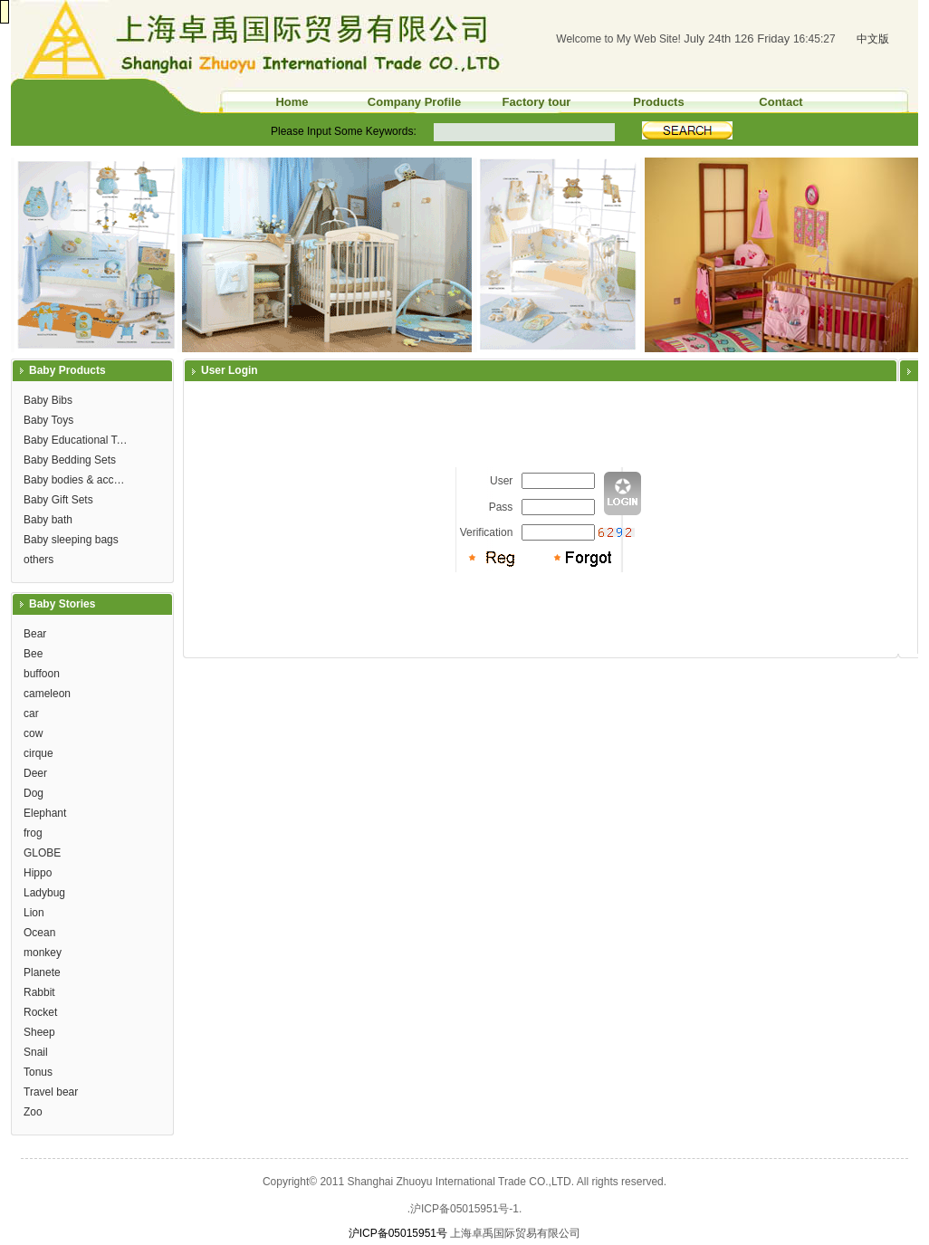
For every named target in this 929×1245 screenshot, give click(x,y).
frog (33, 833)
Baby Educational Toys (78, 440)
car (31, 713)
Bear (35, 633)
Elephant (45, 813)
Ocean (39, 932)
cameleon (47, 693)
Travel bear (51, 1092)
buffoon (42, 673)
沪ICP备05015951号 (398, 1233)
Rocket (40, 1012)
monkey (43, 952)
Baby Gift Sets (58, 499)
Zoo (33, 1112)
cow (33, 733)
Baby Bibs (48, 400)
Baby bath (48, 519)
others (38, 559)
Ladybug (44, 892)
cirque (38, 753)
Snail (36, 1052)
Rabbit (39, 992)
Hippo (38, 873)
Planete (42, 972)
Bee (33, 653)
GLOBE (42, 853)
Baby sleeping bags (71, 539)
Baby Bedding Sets (70, 460)
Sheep (39, 1032)
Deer (35, 773)
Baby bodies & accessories (78, 480)
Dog (33, 793)
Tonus (38, 1072)
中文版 (873, 39)
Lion (34, 912)
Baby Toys (48, 420)
